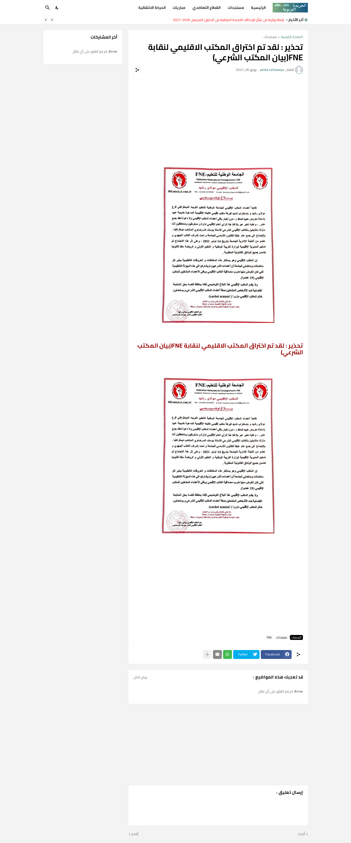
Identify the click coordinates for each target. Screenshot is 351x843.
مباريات (179, 7)
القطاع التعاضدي (206, 7)
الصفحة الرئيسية (292, 37)
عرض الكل (140, 677)
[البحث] (47, 7)
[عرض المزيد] (207, 654)
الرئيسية (258, 7)
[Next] (45, 19)
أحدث (301, 834)
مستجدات (236, 7)
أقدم (134, 834)
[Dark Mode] (57, 7)
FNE (269, 637)
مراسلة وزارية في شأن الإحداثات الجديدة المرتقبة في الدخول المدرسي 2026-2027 (227, 20)
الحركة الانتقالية (152, 7)
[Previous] (52, 19)
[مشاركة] (137, 70)
